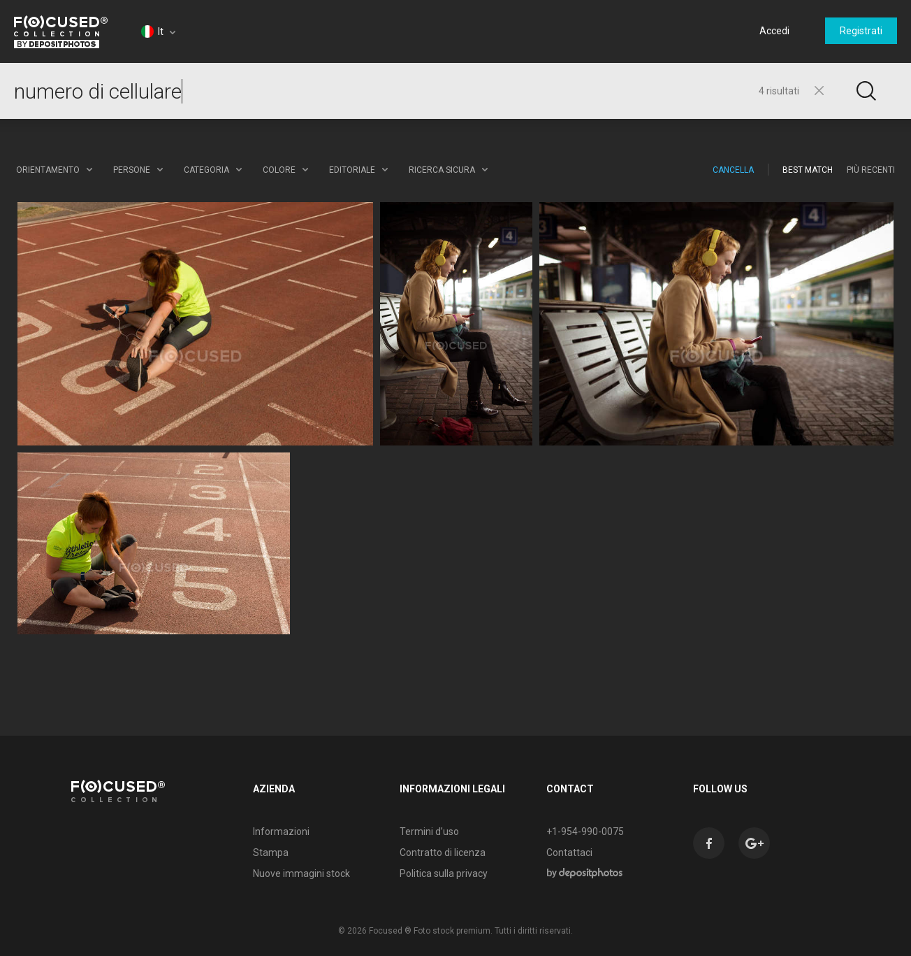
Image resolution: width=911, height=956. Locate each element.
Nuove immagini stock (301, 873)
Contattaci (569, 852)
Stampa (271, 852)
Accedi (774, 30)
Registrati (861, 30)
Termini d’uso (429, 831)
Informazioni (281, 831)
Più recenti (871, 170)
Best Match (807, 170)
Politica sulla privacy (444, 873)
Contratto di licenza (443, 852)
